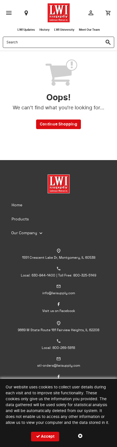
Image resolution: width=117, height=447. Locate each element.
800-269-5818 (63, 347)
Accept (45, 436)
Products (20, 219)
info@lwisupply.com (58, 293)
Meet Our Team (89, 29)
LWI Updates (26, 29)
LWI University (64, 29)
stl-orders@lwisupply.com (58, 365)
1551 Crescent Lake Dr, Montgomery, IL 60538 (58, 257)
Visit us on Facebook (58, 311)
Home (17, 205)
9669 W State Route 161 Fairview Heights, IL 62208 (58, 330)
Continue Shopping (58, 124)
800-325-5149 (84, 275)
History (44, 29)
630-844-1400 (43, 275)
